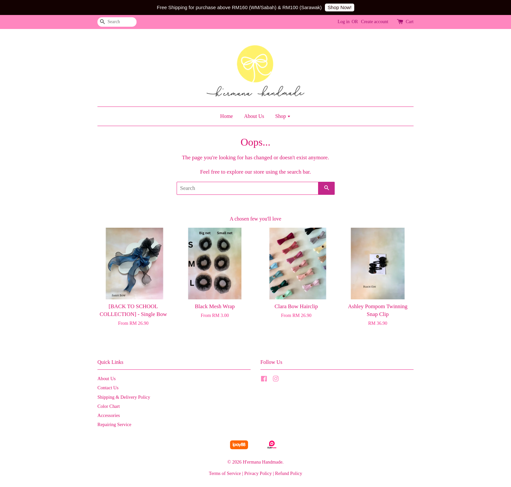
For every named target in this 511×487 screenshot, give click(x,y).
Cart (410, 21)
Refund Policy (288, 473)
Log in (344, 21)
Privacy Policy (258, 473)
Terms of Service (225, 473)
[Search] (117, 22)
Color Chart (108, 406)
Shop (283, 116)
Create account (374, 21)
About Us (254, 116)
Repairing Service (114, 424)
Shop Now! (339, 7)
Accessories (108, 415)
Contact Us (108, 387)
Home (226, 116)
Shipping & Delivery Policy (123, 397)
